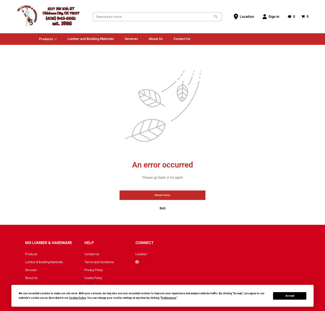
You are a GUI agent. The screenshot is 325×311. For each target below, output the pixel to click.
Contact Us (91, 254)
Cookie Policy (93, 278)
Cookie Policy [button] (77, 297)
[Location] (244, 17)
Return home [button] (162, 195)
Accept (289, 295)
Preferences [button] (168, 297)
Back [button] (163, 208)
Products (31, 254)
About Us (31, 278)
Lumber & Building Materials (44, 262)
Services (31, 270)
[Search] (154, 16)
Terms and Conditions (99, 262)
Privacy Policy (93, 270)
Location (141, 254)
